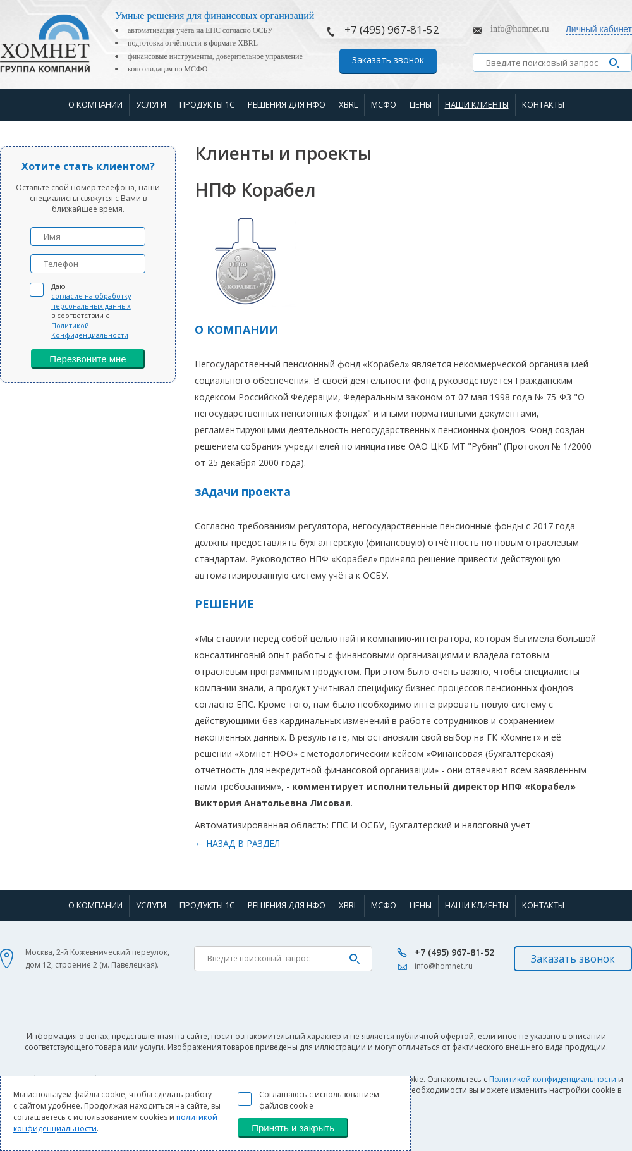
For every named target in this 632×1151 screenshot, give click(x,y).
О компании (95, 104)
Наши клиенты (477, 104)
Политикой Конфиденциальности (89, 330)
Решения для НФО (286, 104)
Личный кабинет (599, 29)
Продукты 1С (206, 104)
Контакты (543, 104)
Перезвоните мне (87, 359)
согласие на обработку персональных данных (91, 300)
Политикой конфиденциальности (552, 1079)
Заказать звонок (388, 60)
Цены (421, 104)
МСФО (383, 104)
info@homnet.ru (519, 29)
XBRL (348, 104)
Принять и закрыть (293, 1128)
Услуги (151, 104)
